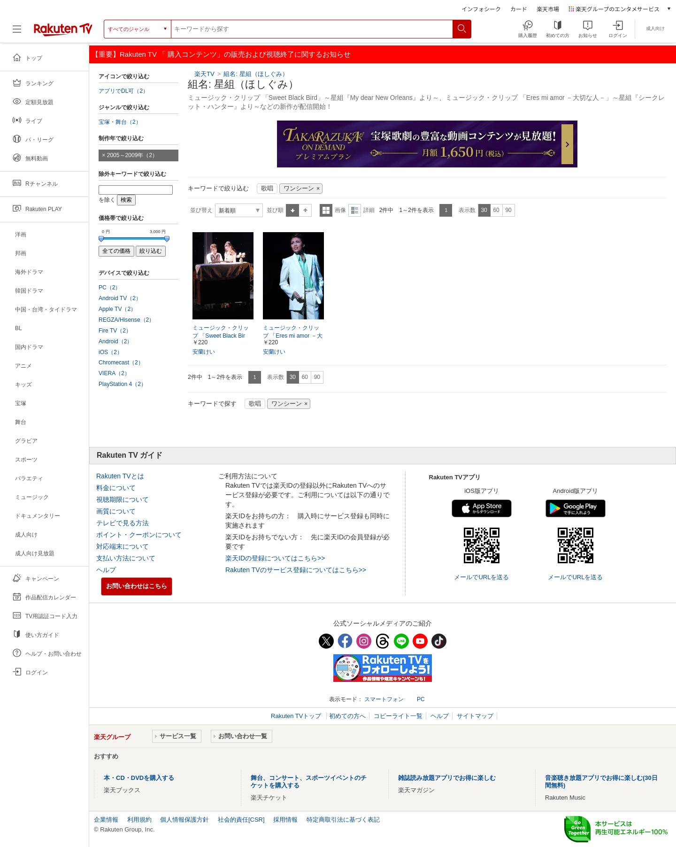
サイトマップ (475, 715)
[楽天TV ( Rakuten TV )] (63, 29)
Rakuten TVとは (120, 476)
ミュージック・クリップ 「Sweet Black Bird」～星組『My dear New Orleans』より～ (222, 336)
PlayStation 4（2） (122, 384)
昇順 (292, 210)
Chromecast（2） (121, 362)
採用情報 (285, 819)
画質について (116, 511)
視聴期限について (122, 499)
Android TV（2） (120, 298)
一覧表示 (326, 210)
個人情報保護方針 (184, 819)
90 (508, 210)
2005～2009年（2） (132, 155)
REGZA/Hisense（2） (126, 320)
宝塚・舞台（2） (120, 122)
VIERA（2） (114, 373)
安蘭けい (203, 351)
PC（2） (110, 287)
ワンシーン (299, 188)
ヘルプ (106, 570)
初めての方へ (347, 715)
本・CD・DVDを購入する (139, 777)
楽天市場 (548, 9)
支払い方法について (125, 558)
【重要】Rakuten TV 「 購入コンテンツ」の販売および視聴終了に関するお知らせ (221, 54)
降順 (305, 210)
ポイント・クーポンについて (139, 534)
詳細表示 (354, 210)
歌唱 (267, 188)
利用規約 (139, 819)
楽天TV (204, 73)
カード (518, 9)
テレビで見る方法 (122, 523)
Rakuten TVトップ (297, 715)
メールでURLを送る (481, 577)
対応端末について (122, 546)
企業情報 (106, 819)
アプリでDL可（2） (123, 91)
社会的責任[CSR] (241, 819)
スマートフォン (384, 699)
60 (496, 210)
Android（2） (115, 341)
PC (421, 699)
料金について (116, 488)
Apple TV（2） (117, 309)
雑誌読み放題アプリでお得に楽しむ (447, 777)
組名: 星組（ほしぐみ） (255, 73)
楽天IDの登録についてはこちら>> (275, 558)
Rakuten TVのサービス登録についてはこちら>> (295, 570)
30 (484, 210)
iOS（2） (111, 352)
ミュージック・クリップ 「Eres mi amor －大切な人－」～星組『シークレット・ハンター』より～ (293, 336)
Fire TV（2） (115, 330)
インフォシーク (481, 9)
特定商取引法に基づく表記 (343, 819)
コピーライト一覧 (398, 715)
